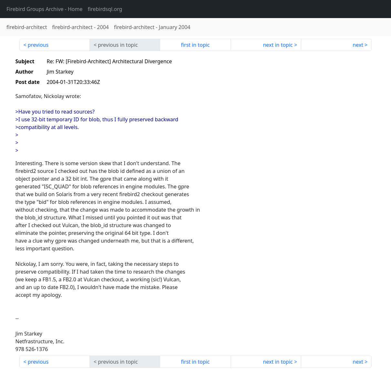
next (358, 44)
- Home (44, 9)
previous (38, 44)
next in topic (278, 44)
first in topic (195, 44)
